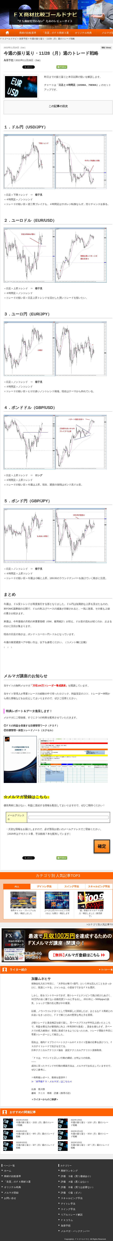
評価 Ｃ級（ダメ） (72, 1192)
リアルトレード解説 (72, 1214)
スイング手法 (71, 886)
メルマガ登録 (11, 1192)
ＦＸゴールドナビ (8, 38)
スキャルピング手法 (99, 886)
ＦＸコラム (67, 1220)
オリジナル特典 (83, 32)
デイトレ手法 (44, 886)
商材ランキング (69, 1170)
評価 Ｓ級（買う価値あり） (76, 1176)
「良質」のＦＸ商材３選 (55, 32)
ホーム (7, 32)
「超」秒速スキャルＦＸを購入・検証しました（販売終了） (91, 904)
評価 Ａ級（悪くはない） (75, 1181)
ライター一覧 (107, 970)
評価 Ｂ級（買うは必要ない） (78, 1187)
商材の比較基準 (27, 32)
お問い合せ (10, 1198)
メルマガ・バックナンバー (75, 1231)
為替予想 (23, 38)
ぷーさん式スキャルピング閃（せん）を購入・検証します (57, 903)
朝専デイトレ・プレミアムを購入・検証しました (23, 903)
